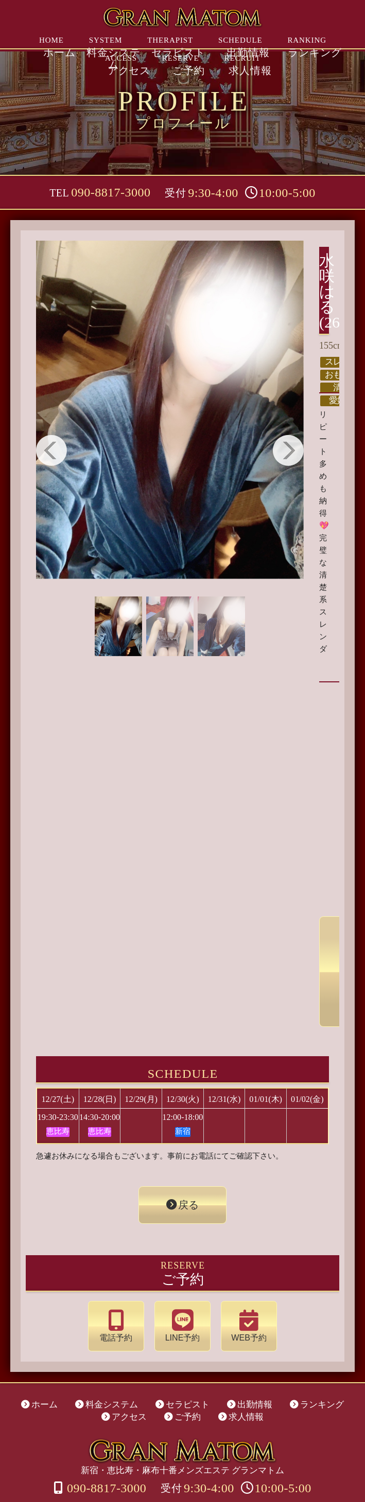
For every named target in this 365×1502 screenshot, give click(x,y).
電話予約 (126, 1296)
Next (288, 450)
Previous (51, 450)
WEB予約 (239, 1296)
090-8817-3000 (110, 192)
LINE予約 (183, 1296)
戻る (187, 1182)
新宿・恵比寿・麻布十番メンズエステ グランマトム (182, 1422)
